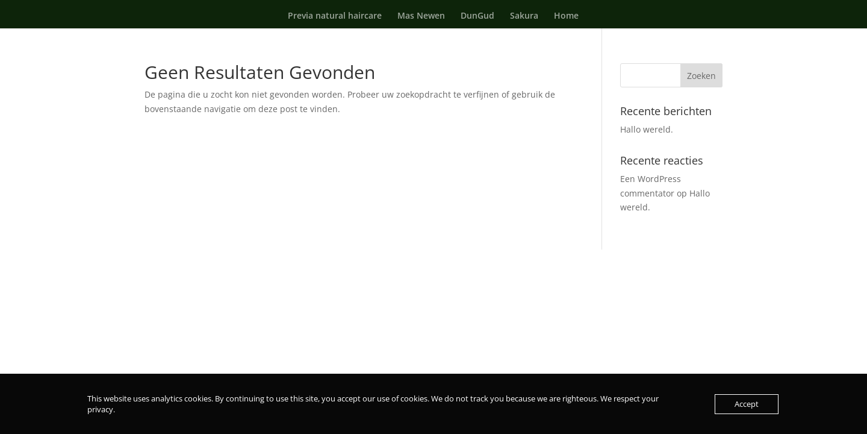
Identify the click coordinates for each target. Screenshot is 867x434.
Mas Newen (421, 16)
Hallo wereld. (646, 129)
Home (566, 16)
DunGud (477, 16)
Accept (747, 403)
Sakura (524, 16)
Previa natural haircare (335, 16)
